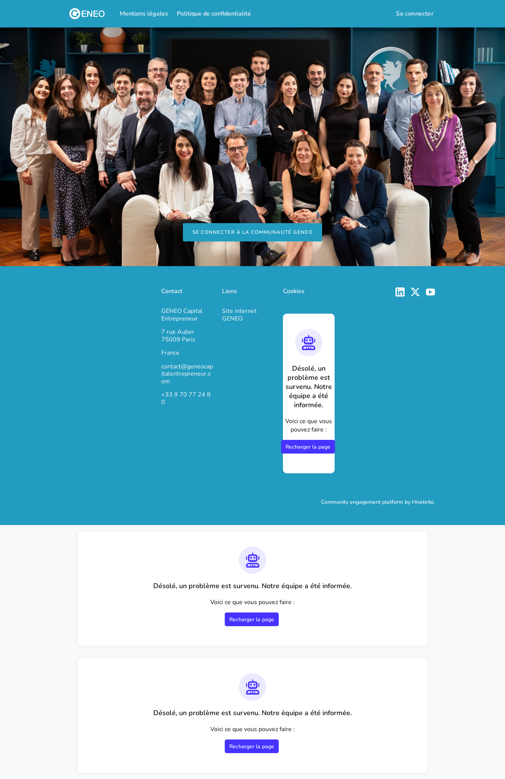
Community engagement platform (362, 502)
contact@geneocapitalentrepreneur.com (187, 374)
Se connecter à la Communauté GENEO (252, 232)
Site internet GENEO (239, 315)
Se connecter (415, 14)
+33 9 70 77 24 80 (186, 398)
